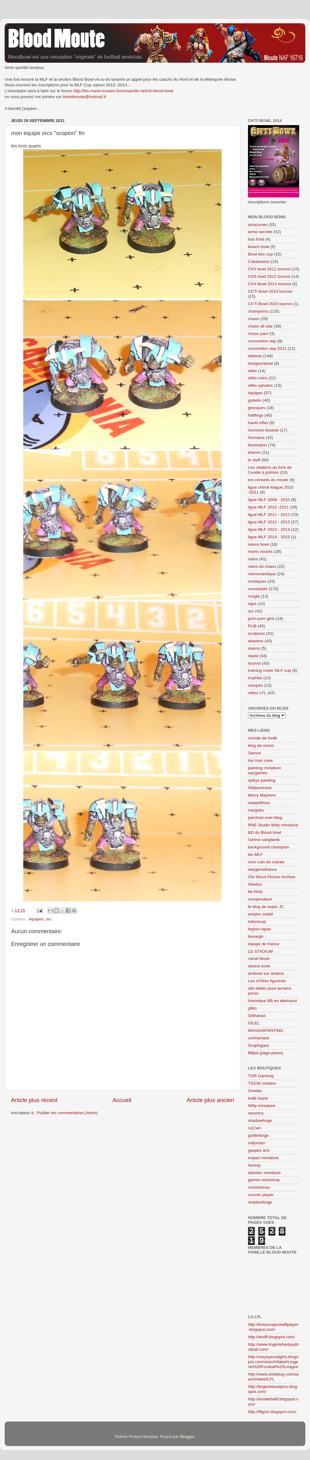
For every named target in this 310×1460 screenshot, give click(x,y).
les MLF (255, 854)
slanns (254, 648)
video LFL (257, 692)
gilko (252, 1008)
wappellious (259, 802)
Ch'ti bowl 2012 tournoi (269, 276)
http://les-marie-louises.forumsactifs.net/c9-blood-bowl (123, 90)
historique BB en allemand (272, 1000)
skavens (256, 641)
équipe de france (263, 944)
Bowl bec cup (260, 254)
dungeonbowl (260, 363)
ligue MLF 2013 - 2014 (269, 529)
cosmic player (261, 1194)
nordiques (257, 581)
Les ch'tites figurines (267, 981)
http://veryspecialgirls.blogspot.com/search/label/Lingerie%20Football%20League (273, 1361)
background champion (268, 847)
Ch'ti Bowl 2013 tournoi (269, 284)
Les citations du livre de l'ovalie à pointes (270, 470)
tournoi (254, 663)
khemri (254, 452)
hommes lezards (263, 430)
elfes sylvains (260, 385)
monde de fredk (262, 738)
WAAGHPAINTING (265, 1030)
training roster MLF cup (269, 670)
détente (255, 356)
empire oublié (260, 914)
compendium (260, 899)
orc (49, 919)
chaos (253, 318)
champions (258, 311)
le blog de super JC (266, 906)
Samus (254, 753)
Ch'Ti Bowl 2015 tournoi (270, 303)
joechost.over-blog (265, 817)
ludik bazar (258, 1098)
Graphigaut (258, 1045)
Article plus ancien (210, 1100)
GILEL (254, 1023)
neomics (256, 1113)
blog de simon (261, 745)
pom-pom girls (261, 618)
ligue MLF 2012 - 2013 (269, 522)
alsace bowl (259, 966)
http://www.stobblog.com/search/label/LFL (273, 1376)
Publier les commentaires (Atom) (67, 1112)
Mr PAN (255, 891)
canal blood (258, 958)
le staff (254, 460)
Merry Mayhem (262, 795)
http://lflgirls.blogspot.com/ (272, 1411)
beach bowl (258, 246)
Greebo (255, 1090)
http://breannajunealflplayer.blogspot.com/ (273, 1327)
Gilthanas (257, 1015)
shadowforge (260, 1120)
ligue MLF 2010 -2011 (268, 507)
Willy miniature (261, 1105)
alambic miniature (264, 1172)
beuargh (256, 936)
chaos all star (260, 326)
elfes (252, 370)
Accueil (122, 1100)
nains (253, 559)
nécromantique (262, 574)
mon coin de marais (266, 862)
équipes (36, 919)
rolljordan (256, 1143)
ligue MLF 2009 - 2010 (269, 499)
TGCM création (262, 1083)
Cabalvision (259, 261)
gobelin (255, 400)
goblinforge (258, 1135)
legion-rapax (259, 929)
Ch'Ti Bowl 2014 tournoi (270, 291)
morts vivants (260, 551)
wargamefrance (262, 869)
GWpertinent (260, 787)
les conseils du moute (268, 479)
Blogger (187, 1436)
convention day (262, 341)
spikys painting (262, 780)
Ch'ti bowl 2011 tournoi (269, 269)
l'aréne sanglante (264, 839)
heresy (254, 1165)
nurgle (254, 596)
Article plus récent (34, 1100)
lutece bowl (258, 544)
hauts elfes (258, 422)
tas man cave (260, 760)
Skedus (255, 884)
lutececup (257, 921)
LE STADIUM (260, 951)
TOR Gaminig (260, 1076)
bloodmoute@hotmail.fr (84, 96)
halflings (256, 415)
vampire (255, 685)
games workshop (264, 1179)
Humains (256, 437)
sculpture (256, 633)
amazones (257, 224)
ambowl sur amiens (266, 973)
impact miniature (263, 1157)
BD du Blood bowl (264, 832)
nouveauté (258, 588)
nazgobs (256, 810)
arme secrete (260, 231)
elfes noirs (257, 378)
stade (253, 655)
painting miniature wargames (264, 770)
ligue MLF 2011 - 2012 (269, 514)
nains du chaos (262, 566)
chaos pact (258, 333)
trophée (255, 678)
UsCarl (254, 1128)
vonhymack (258, 1038)
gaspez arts (259, 1150)
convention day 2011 (267, 348)
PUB (252, 626)
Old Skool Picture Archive (271, 877)
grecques (256, 407)
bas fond (256, 239)
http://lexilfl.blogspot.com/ (271, 1337)
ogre (252, 603)
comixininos (259, 1187)
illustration (257, 445)
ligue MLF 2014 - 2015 (269, 537)
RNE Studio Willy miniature (273, 825)
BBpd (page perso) (265, 1053)
